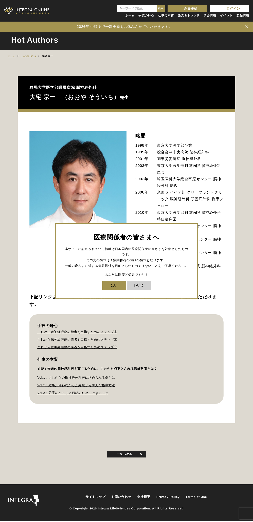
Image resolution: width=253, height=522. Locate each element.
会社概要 (143, 498)
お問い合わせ (121, 498)
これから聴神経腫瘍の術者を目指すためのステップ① (77, 332)
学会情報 (210, 15)
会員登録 (190, 8)
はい (114, 285)
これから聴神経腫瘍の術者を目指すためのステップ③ (77, 347)
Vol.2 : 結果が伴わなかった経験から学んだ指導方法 (76, 385)
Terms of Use (196, 498)
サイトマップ (95, 498)
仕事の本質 (166, 15)
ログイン (233, 8)
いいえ (139, 285)
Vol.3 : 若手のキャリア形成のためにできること (72, 393)
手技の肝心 (146, 15)
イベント (226, 15)
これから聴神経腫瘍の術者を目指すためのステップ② (77, 339)
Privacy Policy (168, 498)
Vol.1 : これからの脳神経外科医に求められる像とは (76, 377)
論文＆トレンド (189, 15)
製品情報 (242, 15)
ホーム (130, 15)
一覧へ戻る (124, 454)
